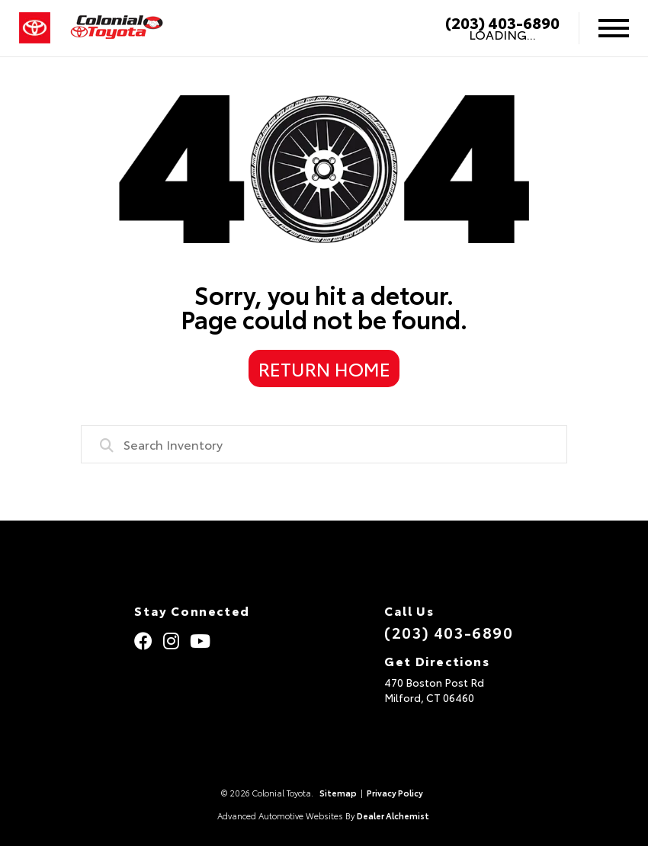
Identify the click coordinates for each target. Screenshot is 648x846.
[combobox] (324, 444)
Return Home (324, 368)
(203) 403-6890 (502, 22)
